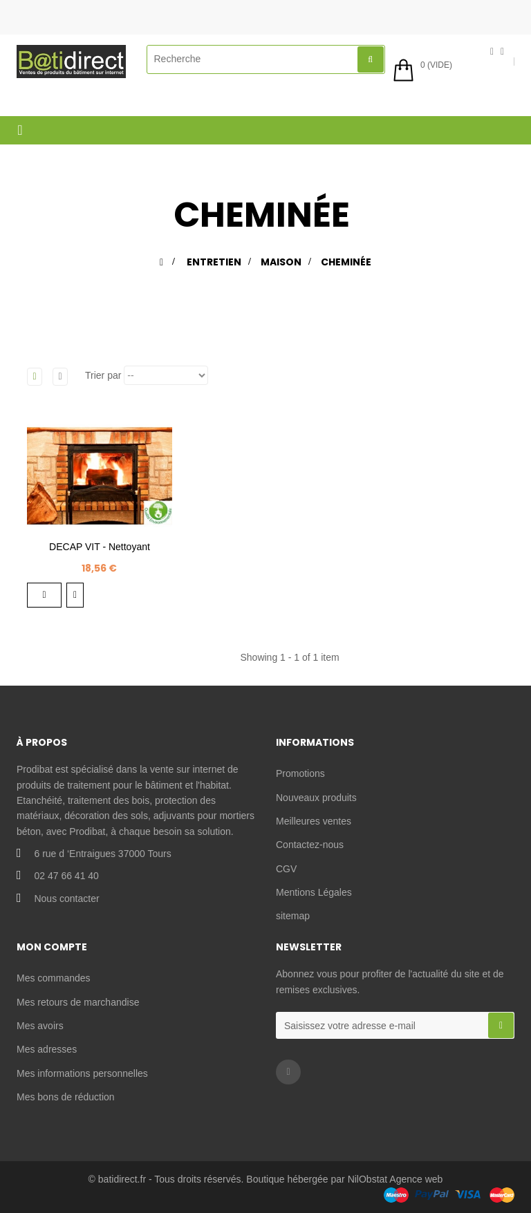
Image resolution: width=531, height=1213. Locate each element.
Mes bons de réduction (66, 1096)
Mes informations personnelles (82, 1073)
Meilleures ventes (313, 821)
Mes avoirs (40, 1025)
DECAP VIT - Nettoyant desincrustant (99, 554)
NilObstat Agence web (395, 1179)
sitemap (293, 915)
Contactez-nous (310, 844)
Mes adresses (47, 1049)
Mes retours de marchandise (78, 1002)
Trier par (103, 375)
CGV (286, 868)
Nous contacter (66, 898)
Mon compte (52, 947)
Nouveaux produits (316, 797)
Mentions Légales (314, 892)
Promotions (300, 773)
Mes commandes (54, 978)
